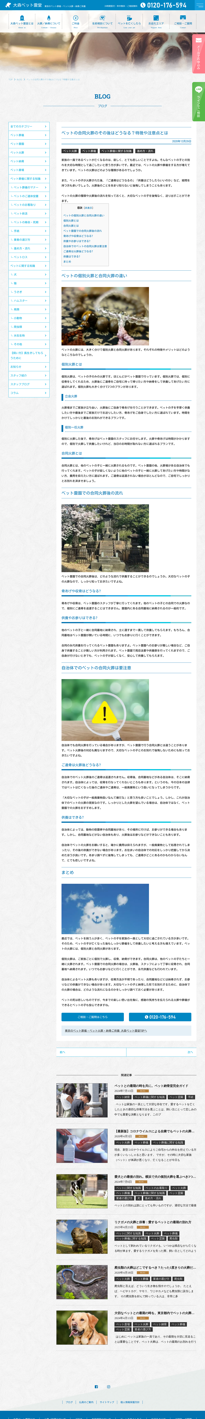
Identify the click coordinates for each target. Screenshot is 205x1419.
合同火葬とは (71, 225)
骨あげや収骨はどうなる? (78, 236)
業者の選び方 (22, 239)
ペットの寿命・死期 (26, 222)
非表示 (88, 208)
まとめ (67, 261)
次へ (190, 1052)
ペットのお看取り (25, 204)
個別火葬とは (71, 220)
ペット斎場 (17, 170)
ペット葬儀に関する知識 (25, 178)
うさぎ (18, 292)
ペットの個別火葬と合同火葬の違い (83, 215)
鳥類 (16, 309)
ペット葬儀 (17, 135)
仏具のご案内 (86, 1402)
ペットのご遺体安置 (26, 196)
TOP (10, 79)
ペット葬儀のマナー (26, 187)
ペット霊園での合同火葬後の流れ (82, 231)
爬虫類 (18, 326)
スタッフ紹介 (18, 375)
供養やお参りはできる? (76, 241)
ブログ (69, 1402)
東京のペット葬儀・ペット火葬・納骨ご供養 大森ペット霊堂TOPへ (106, 1030)
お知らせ (15, 366)
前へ (62, 1052)
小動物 (18, 318)
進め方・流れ (22, 248)
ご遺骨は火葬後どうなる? (78, 251)
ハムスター (21, 300)
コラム (14, 393)
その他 (18, 344)
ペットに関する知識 (22, 265)
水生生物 (19, 335)
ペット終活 (21, 213)
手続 (16, 231)
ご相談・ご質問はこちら (93, 1017)
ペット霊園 (17, 143)
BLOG (19, 79)
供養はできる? (71, 256)
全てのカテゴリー (21, 126)
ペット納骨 (17, 161)
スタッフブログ (20, 384)
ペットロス (21, 257)
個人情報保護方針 (130, 1402)
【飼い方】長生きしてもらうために (26, 355)
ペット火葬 (17, 152)
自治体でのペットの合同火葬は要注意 (85, 246)
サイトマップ (107, 1402)
